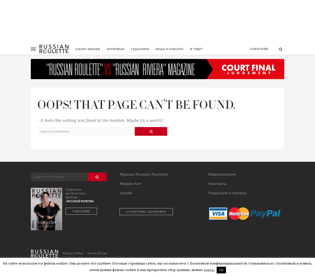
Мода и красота (169, 49)
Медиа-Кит (130, 184)
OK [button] (221, 270)
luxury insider (87, 49)
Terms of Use (97, 253)
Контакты (217, 184)
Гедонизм (140, 49)
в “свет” (196, 49)
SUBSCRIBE (81, 211)
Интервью (116, 49)
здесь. (209, 270)
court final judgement (146, 211)
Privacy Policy (72, 253)
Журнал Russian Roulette (144, 174)
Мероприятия (222, 174)
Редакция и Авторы (227, 193)
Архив (126, 193)
